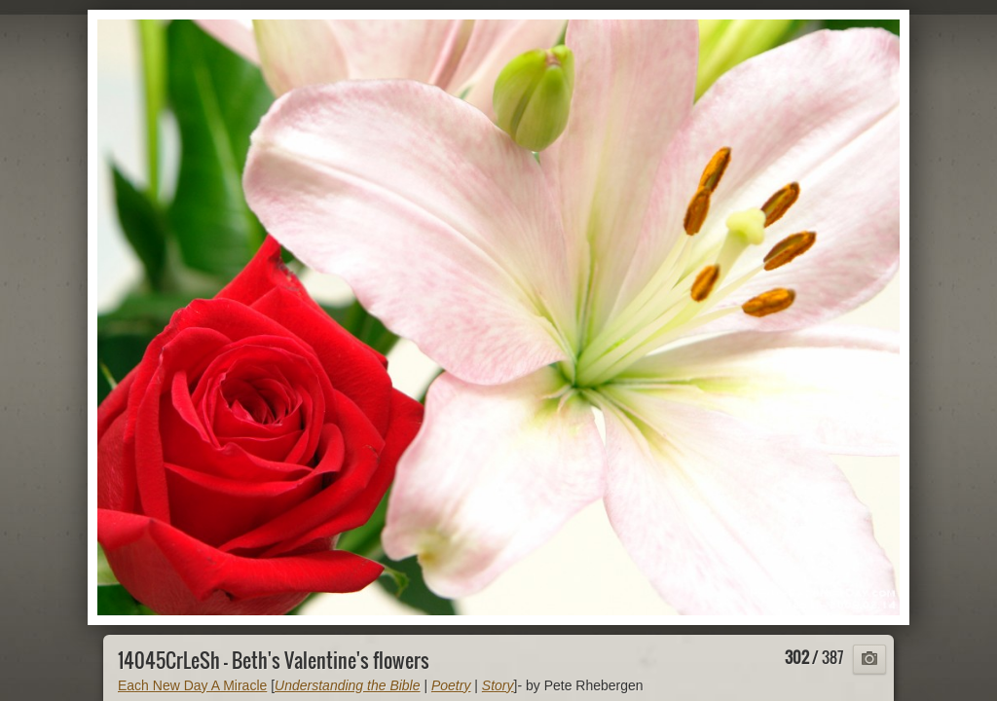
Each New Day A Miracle (192, 685)
